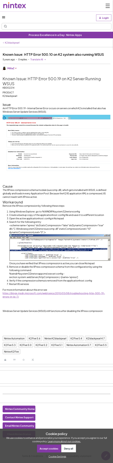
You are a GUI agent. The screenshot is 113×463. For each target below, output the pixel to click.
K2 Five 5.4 (76, 338)
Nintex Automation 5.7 (79, 344)
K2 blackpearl (12, 42)
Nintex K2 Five (11, 351)
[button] (4, 18)
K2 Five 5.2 (41, 344)
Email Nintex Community (19, 425)
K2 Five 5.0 (25, 344)
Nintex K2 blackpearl (55, 338)
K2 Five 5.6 (34, 338)
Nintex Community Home (20, 408)
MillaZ (10, 68)
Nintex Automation (14, 338)
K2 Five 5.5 (101, 344)
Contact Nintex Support (19, 417)
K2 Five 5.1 (56, 344)
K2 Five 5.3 (10, 344)
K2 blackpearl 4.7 (95, 338)
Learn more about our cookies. (64, 441)
